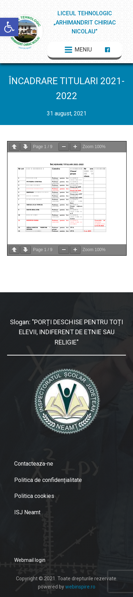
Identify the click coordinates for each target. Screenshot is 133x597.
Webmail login (29, 560)
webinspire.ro (80, 587)
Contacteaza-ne (33, 463)
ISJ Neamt (27, 512)
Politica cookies (34, 496)
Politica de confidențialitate (48, 480)
